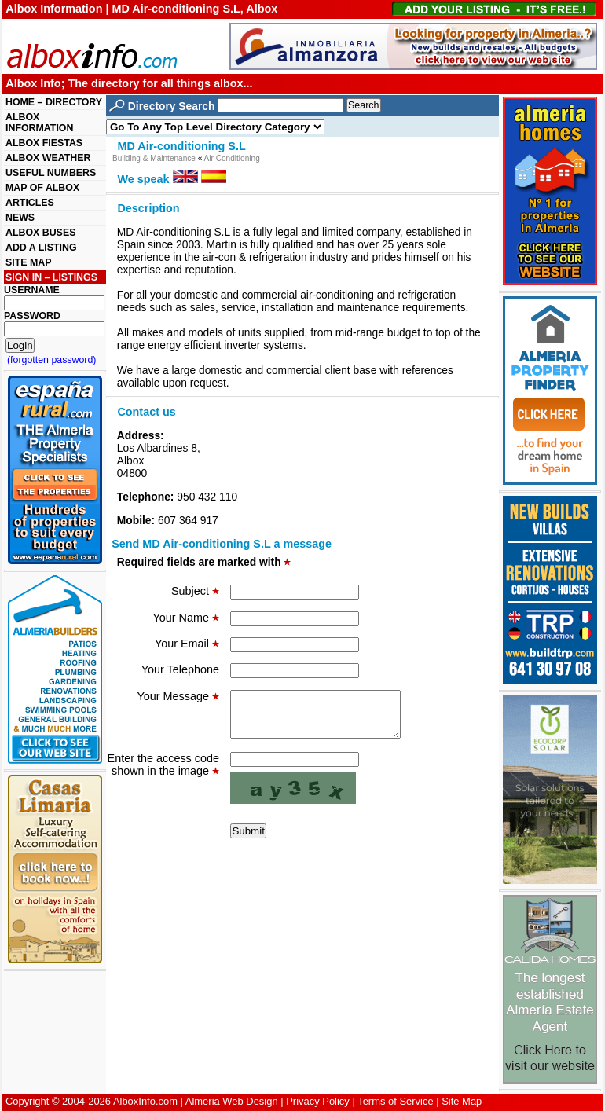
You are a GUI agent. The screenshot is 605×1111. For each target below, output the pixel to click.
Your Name (186, 617)
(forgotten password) (52, 359)
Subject (195, 591)
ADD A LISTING (41, 247)
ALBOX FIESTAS (44, 143)
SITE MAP (28, 262)
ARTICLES (30, 202)
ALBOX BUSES (40, 232)
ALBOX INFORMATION (39, 123)
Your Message (178, 696)
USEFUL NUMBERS (51, 172)
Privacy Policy (318, 1101)
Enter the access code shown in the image (163, 773)
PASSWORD (32, 315)
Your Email (187, 643)
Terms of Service (395, 1101)
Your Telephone (180, 669)
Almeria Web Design (231, 1101)
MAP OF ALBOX (42, 187)
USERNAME (32, 289)
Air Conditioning (232, 158)
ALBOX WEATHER (48, 157)
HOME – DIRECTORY (54, 102)
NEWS (20, 217)
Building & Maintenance (154, 158)
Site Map (462, 1101)
